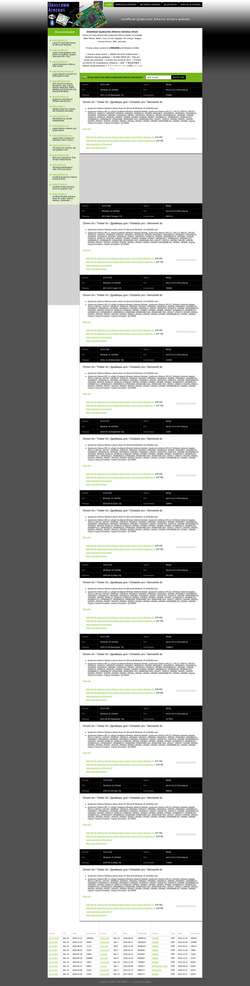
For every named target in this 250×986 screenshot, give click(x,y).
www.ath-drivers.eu (60, 126)
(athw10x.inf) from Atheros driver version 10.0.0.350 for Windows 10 (120, 406)
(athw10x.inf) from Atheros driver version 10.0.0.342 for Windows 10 (120, 549)
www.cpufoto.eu (59, 165)
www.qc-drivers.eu (60, 62)
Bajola (148, 982)
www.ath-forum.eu (60, 174)
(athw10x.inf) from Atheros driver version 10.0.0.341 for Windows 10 (120, 621)
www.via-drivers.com (61, 145)
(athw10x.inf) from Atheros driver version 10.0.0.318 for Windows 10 (120, 908)
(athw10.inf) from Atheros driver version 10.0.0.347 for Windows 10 (120, 474)
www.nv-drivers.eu (60, 50)
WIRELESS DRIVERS (126, 4)
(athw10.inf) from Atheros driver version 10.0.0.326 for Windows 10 (120, 761)
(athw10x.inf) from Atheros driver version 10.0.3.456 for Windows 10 (120, 141)
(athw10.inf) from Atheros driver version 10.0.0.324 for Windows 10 (120, 833)
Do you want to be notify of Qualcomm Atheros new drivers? (115, 77)
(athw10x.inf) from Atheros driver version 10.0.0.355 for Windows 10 (120, 262)
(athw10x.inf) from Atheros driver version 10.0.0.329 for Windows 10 (120, 693)
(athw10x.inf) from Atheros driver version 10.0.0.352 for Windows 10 (120, 334)
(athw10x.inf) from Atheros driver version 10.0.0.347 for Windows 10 (120, 477)
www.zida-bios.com (60, 155)
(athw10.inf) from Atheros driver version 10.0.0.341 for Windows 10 (120, 617)
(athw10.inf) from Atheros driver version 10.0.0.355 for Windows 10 (120, 258)
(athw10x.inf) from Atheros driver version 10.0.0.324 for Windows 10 (120, 836)
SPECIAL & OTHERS (191, 4)
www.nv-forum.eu (59, 184)
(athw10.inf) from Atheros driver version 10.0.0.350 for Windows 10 (120, 402)
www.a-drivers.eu (59, 40)
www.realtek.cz (58, 106)
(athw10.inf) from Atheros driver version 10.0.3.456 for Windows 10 (120, 137)
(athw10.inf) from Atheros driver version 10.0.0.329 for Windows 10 (120, 689)
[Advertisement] (175, 50)
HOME (109, 4)
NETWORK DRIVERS (150, 4)
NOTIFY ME (178, 77)
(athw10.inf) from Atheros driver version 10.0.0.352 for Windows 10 (120, 330)
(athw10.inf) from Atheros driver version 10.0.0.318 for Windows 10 (120, 905)
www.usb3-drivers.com (62, 135)
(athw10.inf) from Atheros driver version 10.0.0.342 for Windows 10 (120, 546)
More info (87, 129)
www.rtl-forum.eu (59, 194)
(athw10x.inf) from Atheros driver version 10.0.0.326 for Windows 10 (120, 765)
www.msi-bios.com (60, 116)
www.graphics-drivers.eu (62, 71)
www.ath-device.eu (60, 96)
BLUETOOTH (170, 4)
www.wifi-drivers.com (61, 81)
